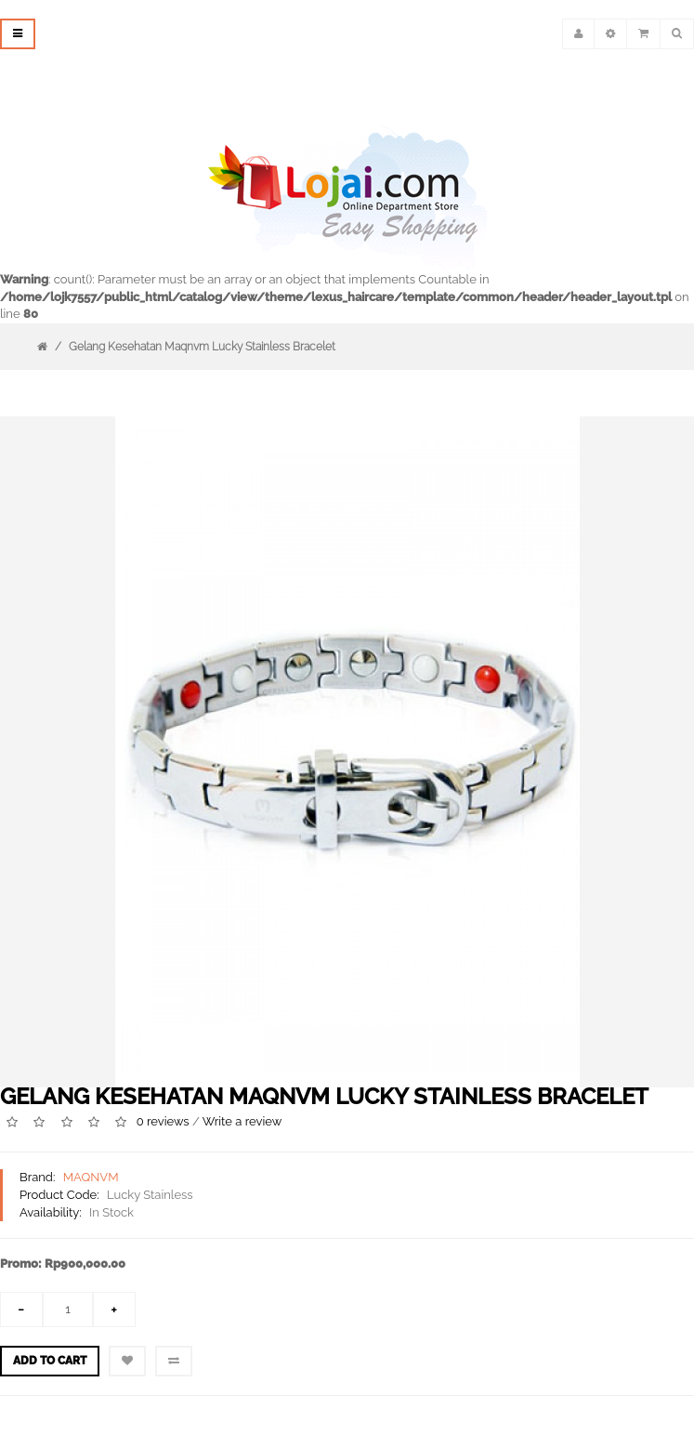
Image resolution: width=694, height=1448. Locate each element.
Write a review (242, 1122)
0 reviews (163, 1122)
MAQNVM (91, 1177)
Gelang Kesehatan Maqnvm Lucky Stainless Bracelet (202, 346)
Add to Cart (49, 1360)
